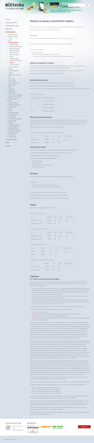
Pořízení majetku (14, 52)
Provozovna (11, 135)
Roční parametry (13, 36)
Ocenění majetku (14, 44)
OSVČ (10, 111)
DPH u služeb (12, 81)
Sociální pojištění (13, 115)
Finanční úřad (12, 121)
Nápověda (9, 29)
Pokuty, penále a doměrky (12, 100)
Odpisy (11, 56)
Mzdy (9, 87)
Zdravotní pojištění (13, 113)
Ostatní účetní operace (14, 105)
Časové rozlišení (13, 103)
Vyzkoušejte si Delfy (12, 26)
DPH (9, 77)
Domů (7, 19)
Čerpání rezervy (14, 64)
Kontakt (8, 146)
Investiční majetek (13, 42)
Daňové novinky (13, 34)
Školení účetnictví (13, 133)
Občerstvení (11, 91)
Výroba (10, 73)
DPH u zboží (11, 79)
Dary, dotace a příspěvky (15, 95)
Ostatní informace (13, 129)
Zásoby (10, 69)
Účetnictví (11, 123)
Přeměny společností (14, 125)
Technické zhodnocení (15, 60)
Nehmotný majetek (14, 48)
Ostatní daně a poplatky (15, 119)
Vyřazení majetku (14, 58)
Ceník (7, 142)
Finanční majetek (13, 67)
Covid (10, 38)
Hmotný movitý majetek (15, 46)
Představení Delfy (11, 22)
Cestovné (11, 89)
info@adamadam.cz (17, 430)
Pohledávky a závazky (14, 75)
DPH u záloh (11, 85)
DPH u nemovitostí (13, 83)
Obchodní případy (13, 71)
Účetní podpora (10, 32)
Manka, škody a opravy (14, 97)
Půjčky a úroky (12, 93)
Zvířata (10, 109)
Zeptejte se (84, 427)
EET (9, 40)
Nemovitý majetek (14, 50)
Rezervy (11, 62)
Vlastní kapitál (12, 107)
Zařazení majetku (14, 54)
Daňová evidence (13, 127)
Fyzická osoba (12, 137)
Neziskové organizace (14, 131)
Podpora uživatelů (11, 139)
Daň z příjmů (11, 117)
